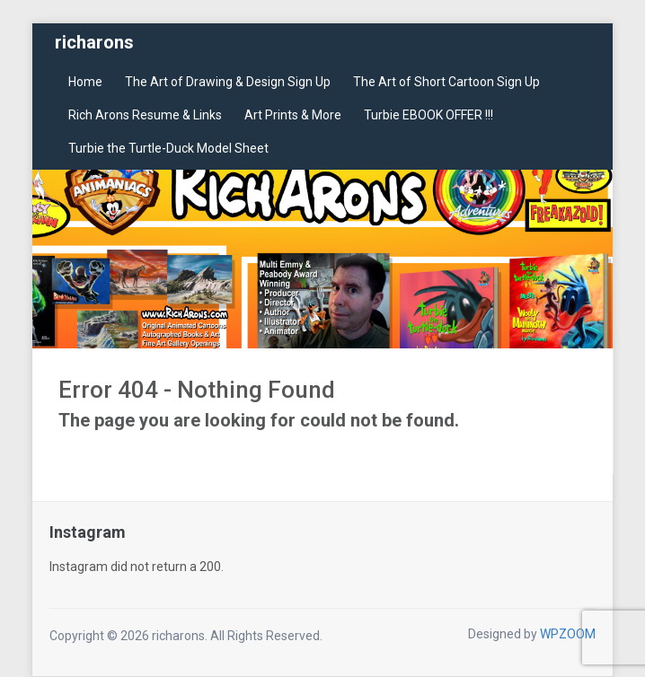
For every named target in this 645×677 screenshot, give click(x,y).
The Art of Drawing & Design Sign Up (228, 82)
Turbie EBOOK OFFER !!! (428, 115)
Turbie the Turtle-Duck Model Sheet (168, 148)
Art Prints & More (292, 115)
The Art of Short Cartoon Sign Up (446, 82)
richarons (94, 42)
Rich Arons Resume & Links (145, 115)
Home (85, 82)
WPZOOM (568, 634)
